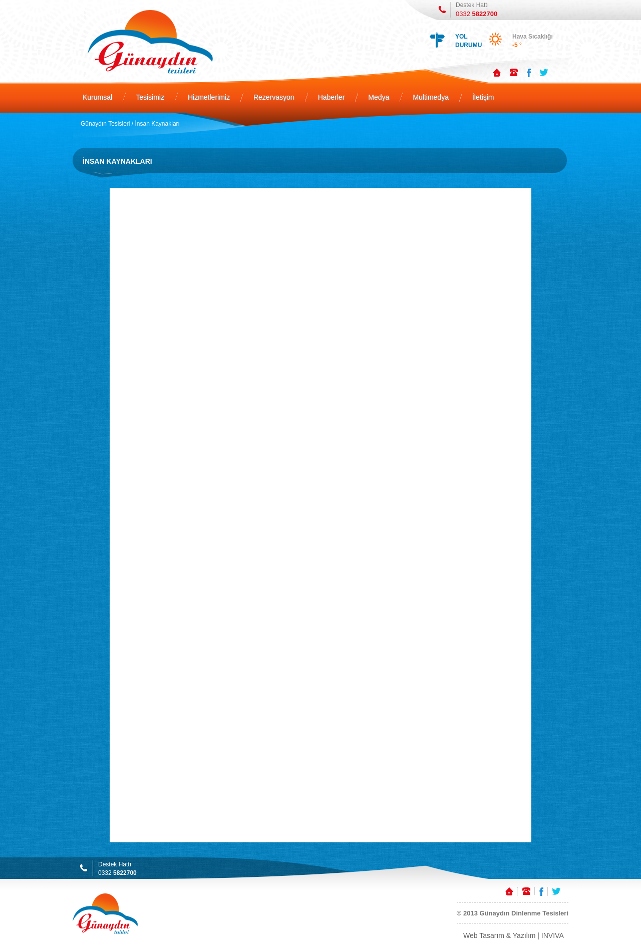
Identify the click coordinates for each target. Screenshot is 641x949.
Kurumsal (97, 97)
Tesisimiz (150, 97)
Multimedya (431, 97)
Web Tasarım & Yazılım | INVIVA (513, 935)
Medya (378, 97)
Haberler (331, 97)
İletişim (483, 97)
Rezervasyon (273, 97)
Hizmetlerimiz (209, 97)
